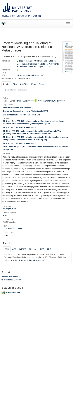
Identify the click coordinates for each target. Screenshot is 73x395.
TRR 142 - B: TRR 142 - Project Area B (19, 127)
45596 (5, 235)
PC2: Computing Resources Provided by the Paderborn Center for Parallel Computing (35, 148)
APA (14, 249)
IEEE (42, 249)
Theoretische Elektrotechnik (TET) (18, 107)
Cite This (24, 84)
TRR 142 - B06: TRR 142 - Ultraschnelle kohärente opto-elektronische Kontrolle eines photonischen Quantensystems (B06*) (33, 122)
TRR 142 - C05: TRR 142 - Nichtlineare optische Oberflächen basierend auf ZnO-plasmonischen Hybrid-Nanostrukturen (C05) (35, 138)
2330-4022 (7, 229)
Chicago (32, 249)
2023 (5, 215)
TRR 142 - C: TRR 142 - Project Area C (19, 143)
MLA (49, 249)
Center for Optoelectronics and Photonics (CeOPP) (25, 111)
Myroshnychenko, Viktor (51, 101)
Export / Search (38, 84)
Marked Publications (11, 277)
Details (6, 84)
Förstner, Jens (25, 101)
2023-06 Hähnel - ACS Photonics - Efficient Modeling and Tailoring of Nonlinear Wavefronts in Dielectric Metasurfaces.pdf (38, 64)
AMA (7, 249)
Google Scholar (11, 293)
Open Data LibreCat (11, 280)
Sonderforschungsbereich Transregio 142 (21, 115)
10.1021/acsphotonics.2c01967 (30, 75)
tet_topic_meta (9, 209)
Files (15, 84)
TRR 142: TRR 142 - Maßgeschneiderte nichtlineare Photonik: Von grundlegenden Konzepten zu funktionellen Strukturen (32, 132)
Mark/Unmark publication (15, 90)
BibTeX (22, 249)
